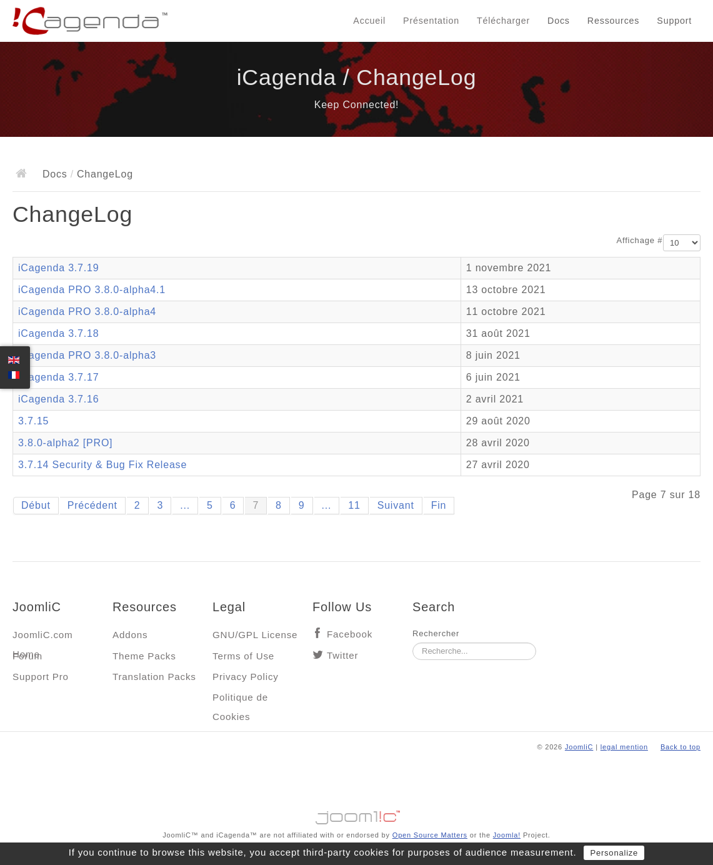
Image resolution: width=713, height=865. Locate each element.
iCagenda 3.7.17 (58, 377)
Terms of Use (243, 656)
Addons (129, 634)
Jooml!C (357, 814)
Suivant (395, 505)
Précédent (92, 505)
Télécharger (503, 21)
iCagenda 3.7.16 (58, 399)
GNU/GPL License (254, 634)
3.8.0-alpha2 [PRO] (65, 443)
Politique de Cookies (240, 700)
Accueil (369, 21)
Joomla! (507, 835)
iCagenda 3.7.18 (58, 333)
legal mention (624, 747)
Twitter (342, 655)
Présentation (431, 21)
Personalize (614, 853)
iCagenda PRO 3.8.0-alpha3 (87, 355)
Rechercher (435, 633)
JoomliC (579, 747)
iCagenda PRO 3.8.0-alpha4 (87, 311)
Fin (439, 505)
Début (36, 505)
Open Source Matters (429, 835)
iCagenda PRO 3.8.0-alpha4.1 (92, 289)
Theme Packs (144, 656)
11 (354, 505)
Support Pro (40, 676)
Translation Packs (154, 676)
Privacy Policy (245, 676)
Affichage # (640, 240)
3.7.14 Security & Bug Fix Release (102, 464)
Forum (27, 656)
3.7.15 (33, 421)
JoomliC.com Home (42, 637)
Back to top (681, 747)
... (185, 505)
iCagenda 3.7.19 (58, 267)
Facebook (349, 634)
